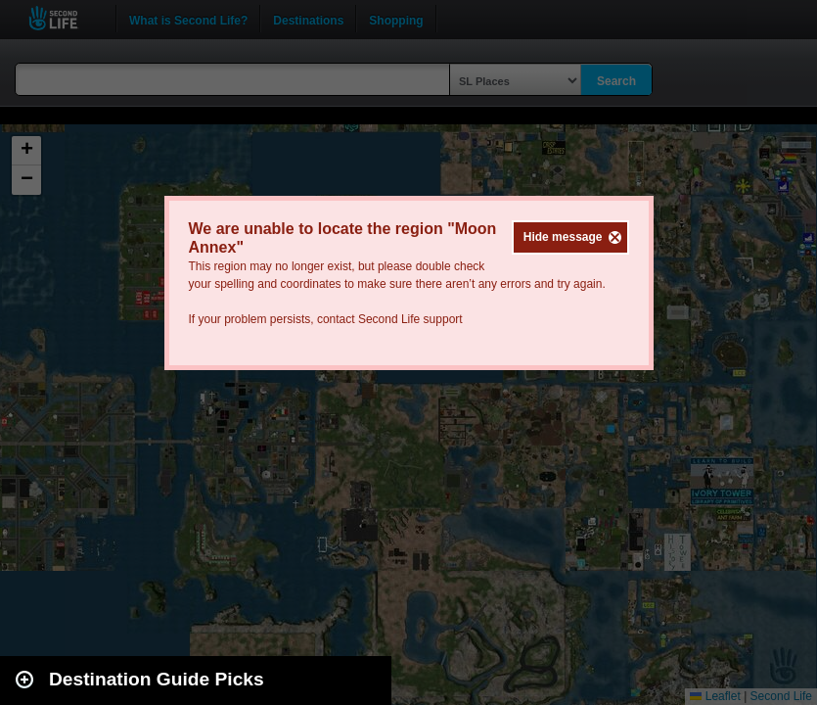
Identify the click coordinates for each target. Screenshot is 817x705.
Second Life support (410, 319)
